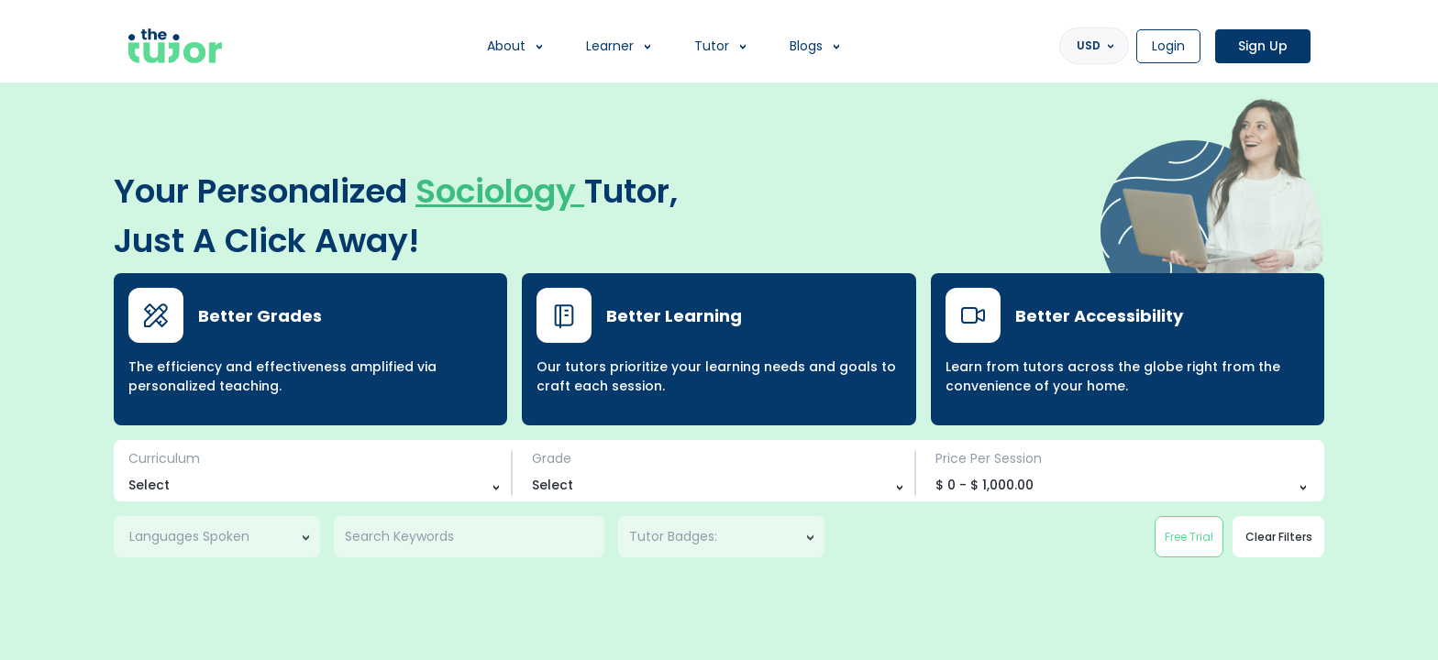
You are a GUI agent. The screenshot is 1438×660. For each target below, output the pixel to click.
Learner (610, 46)
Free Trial (1189, 536)
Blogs (806, 46)
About (506, 46)
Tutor (711, 46)
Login (1168, 46)
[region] (719, 330)
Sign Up (1263, 46)
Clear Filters (1278, 536)
